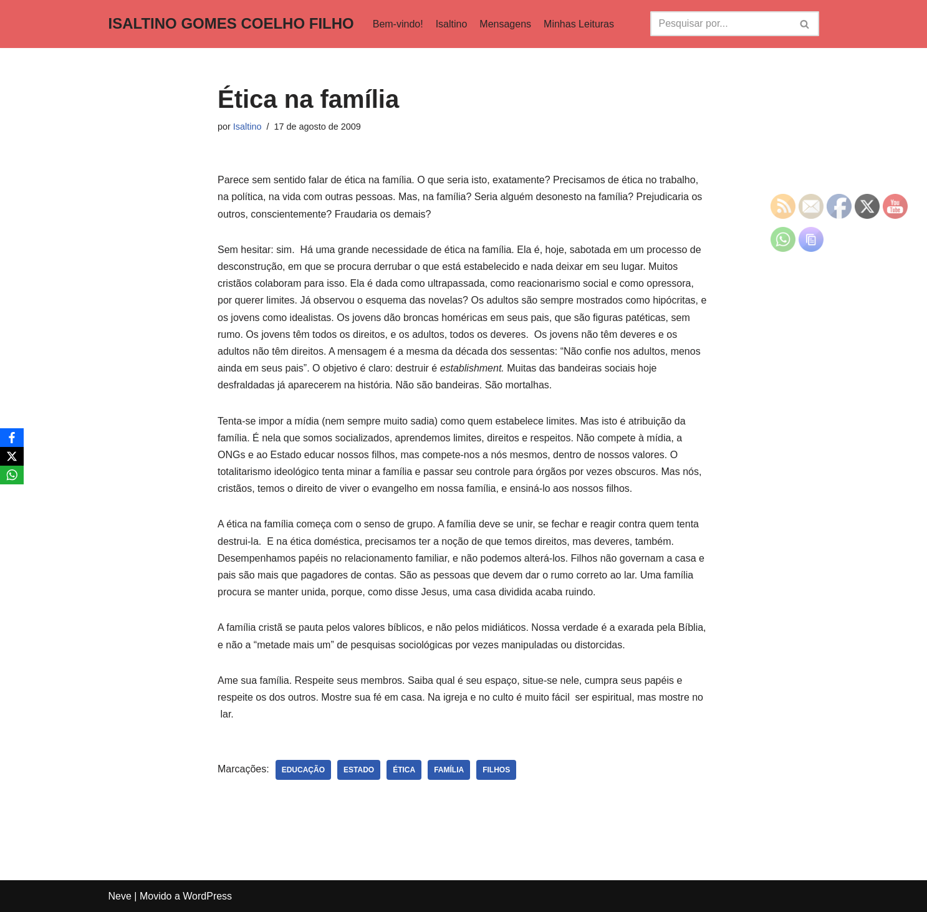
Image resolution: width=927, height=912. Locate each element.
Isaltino (452, 24)
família (449, 770)
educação (303, 770)
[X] (12, 456)
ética (404, 770)
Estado (358, 770)
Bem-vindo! (398, 24)
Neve (120, 896)
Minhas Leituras (579, 24)
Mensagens (505, 24)
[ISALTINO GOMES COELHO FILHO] (231, 24)
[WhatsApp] (12, 475)
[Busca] (720, 23)
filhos (496, 770)
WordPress (207, 896)
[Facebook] (12, 437)
